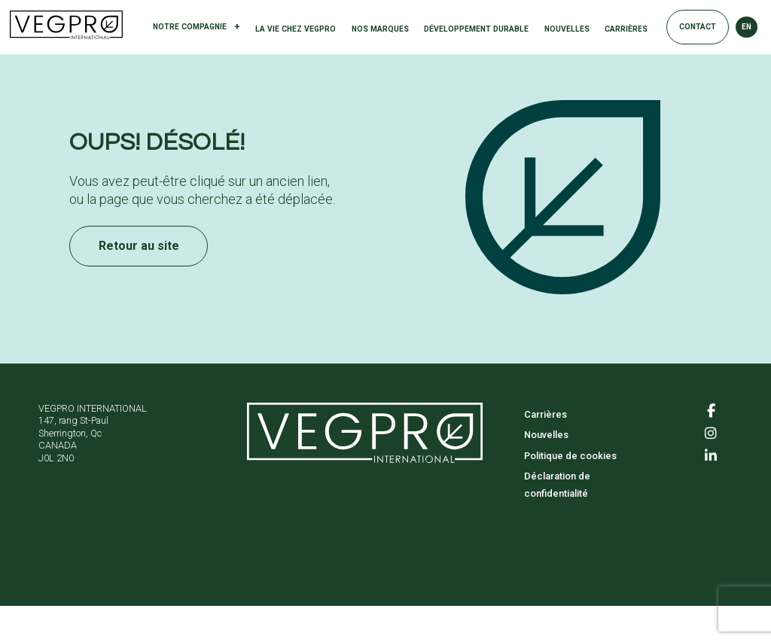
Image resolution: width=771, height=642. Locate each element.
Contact (697, 27)
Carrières (626, 29)
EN (746, 27)
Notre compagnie (196, 27)
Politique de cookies (570, 455)
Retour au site (139, 246)
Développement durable (476, 29)
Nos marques (380, 29)
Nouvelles (567, 29)
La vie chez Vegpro (295, 29)
